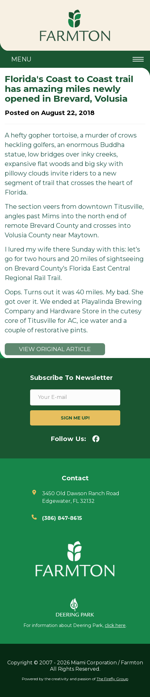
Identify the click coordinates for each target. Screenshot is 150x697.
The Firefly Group (112, 678)
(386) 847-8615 (62, 518)
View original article (55, 352)
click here (115, 625)
